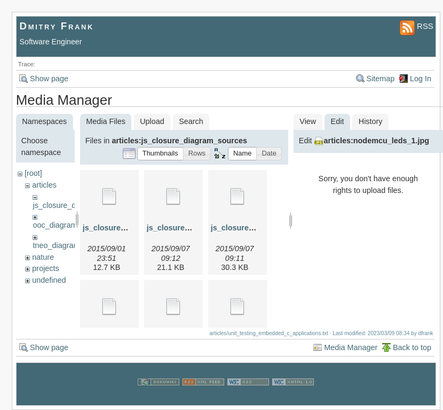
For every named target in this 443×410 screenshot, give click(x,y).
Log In (420, 78)
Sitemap (381, 78)
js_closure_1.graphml (122, 227)
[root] (33, 173)
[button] (160, 153)
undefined (49, 280)
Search (191, 121)
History (371, 121)
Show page (49, 78)
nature (43, 257)
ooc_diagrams (57, 225)
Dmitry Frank (57, 26)
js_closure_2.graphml (186, 227)
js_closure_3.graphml (250, 227)
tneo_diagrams (58, 245)
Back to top (412, 347)
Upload (152, 121)
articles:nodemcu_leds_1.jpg (377, 140)
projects (45, 268)
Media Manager (350, 347)
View (307, 121)
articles (44, 185)
